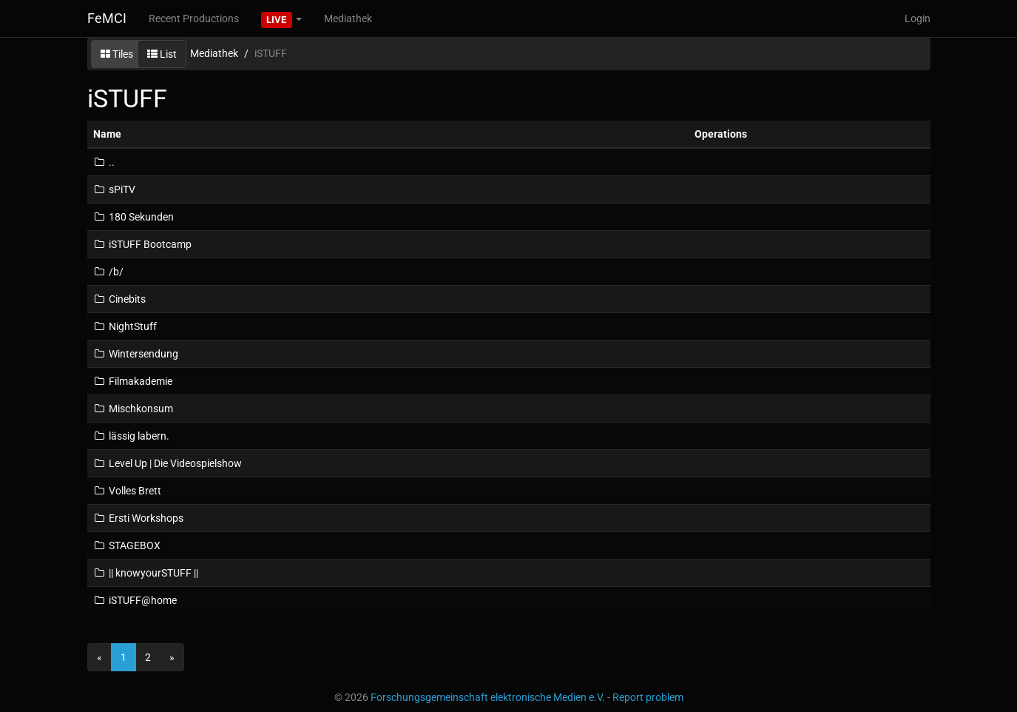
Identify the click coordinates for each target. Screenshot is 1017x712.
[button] (282, 18)
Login (917, 18)
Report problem (647, 697)
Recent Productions (194, 18)
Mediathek (348, 18)
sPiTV (114, 189)
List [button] (162, 54)
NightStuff (125, 326)
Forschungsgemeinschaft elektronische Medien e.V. (488, 697)
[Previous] (99, 657)
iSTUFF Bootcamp (142, 244)
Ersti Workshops (138, 518)
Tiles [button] (117, 54)
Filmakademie (132, 381)
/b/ (108, 272)
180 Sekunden (133, 217)
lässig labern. (131, 436)
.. (104, 162)
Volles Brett (127, 491)
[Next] (172, 657)
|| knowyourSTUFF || (145, 573)
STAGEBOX (127, 545)
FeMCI (106, 18)
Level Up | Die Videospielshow (167, 463)
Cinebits (119, 299)
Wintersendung (135, 354)
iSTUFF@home (135, 600)
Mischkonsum (133, 408)
